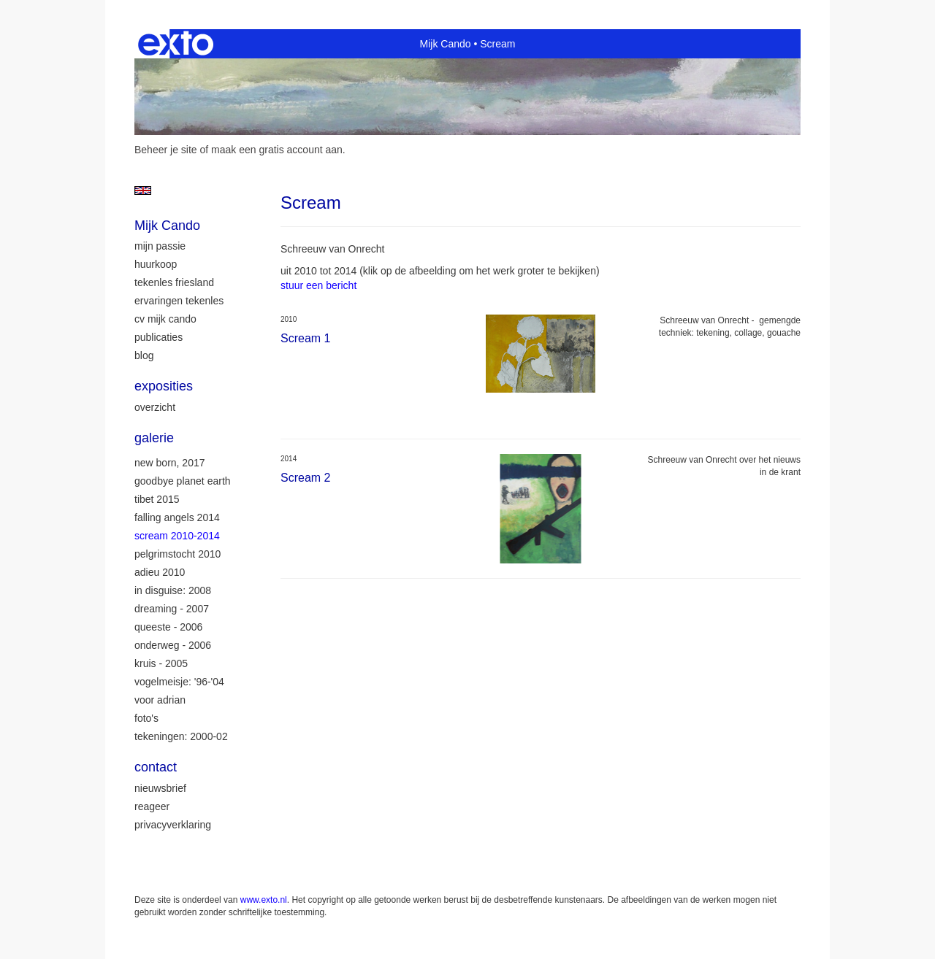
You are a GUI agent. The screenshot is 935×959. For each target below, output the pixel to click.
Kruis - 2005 (161, 663)
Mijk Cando (445, 44)
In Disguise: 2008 (172, 590)
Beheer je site (165, 149)
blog (143, 355)
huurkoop (155, 264)
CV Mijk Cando (165, 319)
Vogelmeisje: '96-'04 (179, 682)
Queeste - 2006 (168, 627)
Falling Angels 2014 (177, 517)
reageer (151, 806)
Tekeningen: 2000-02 (181, 736)
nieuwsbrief (160, 788)
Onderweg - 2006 (172, 645)
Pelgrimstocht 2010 (177, 554)
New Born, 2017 (169, 463)
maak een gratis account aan (277, 149)
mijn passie (160, 246)
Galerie (154, 438)
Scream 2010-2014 (177, 536)
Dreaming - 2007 (171, 609)
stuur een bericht (318, 285)
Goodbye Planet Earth (182, 481)
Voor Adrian (160, 700)
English (142, 190)
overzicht (154, 407)
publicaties (158, 337)
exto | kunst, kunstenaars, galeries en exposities (175, 43)
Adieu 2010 (159, 572)
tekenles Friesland (174, 282)
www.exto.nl (263, 900)
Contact (155, 767)
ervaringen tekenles (179, 301)
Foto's (146, 718)
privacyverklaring (172, 825)
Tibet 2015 (157, 499)
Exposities (163, 386)
